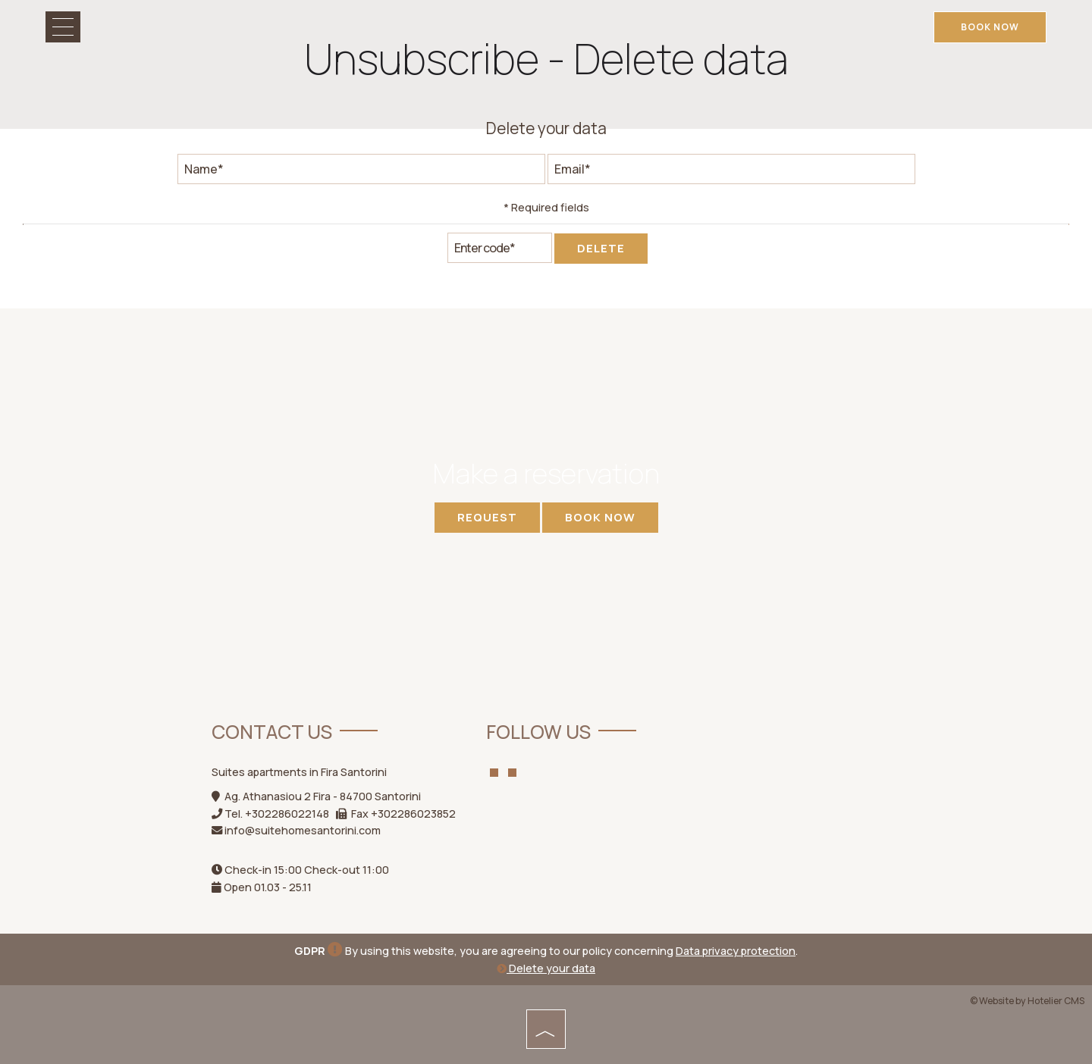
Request (487, 517)
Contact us (272, 731)
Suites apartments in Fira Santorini (299, 772)
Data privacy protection (735, 951)
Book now (990, 26)
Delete (601, 248)
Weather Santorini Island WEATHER (797, 779)
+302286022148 (287, 813)
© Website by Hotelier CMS (1027, 1000)
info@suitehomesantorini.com (302, 830)
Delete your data (546, 968)
